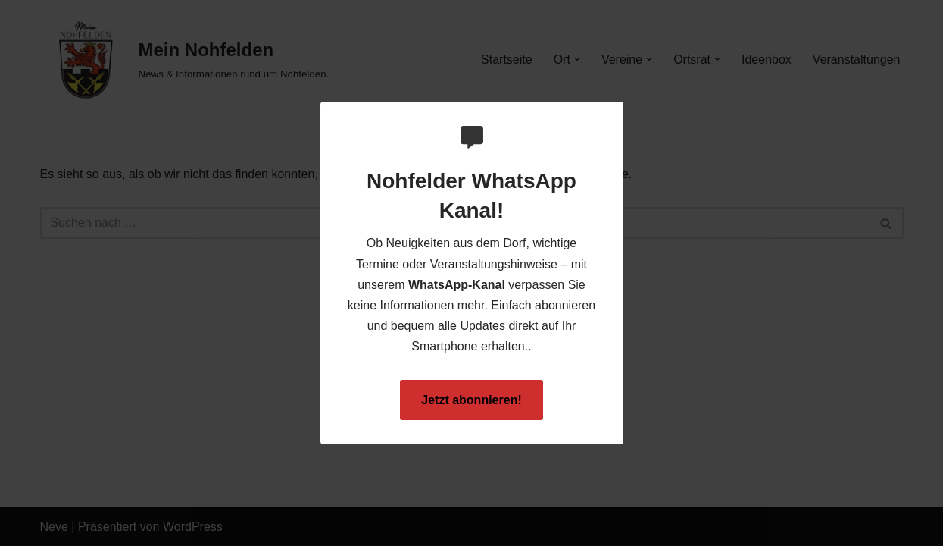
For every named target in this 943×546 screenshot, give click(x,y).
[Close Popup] (613, 114)
